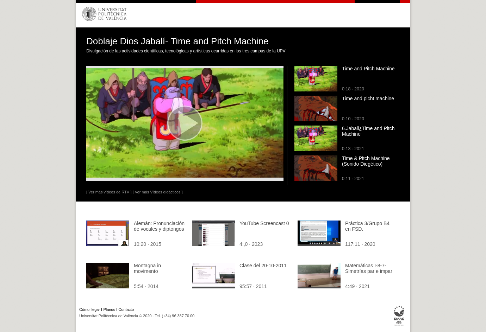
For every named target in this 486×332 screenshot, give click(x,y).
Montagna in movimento (147, 268)
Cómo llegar (89, 309)
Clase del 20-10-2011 (263, 265)
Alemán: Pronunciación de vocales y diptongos (159, 226)
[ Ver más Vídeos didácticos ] (158, 192)
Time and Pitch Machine (368, 68)
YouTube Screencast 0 (264, 223)
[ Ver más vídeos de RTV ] (108, 192)
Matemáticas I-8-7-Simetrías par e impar (368, 268)
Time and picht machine (368, 98)
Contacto (126, 309)
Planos (109, 309)
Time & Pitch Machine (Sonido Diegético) (366, 161)
